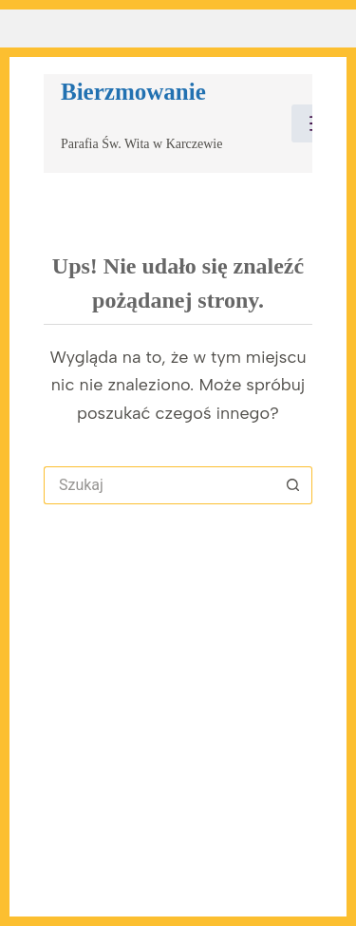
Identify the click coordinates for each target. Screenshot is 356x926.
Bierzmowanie (133, 91)
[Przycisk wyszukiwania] (293, 485)
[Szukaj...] (159, 485)
